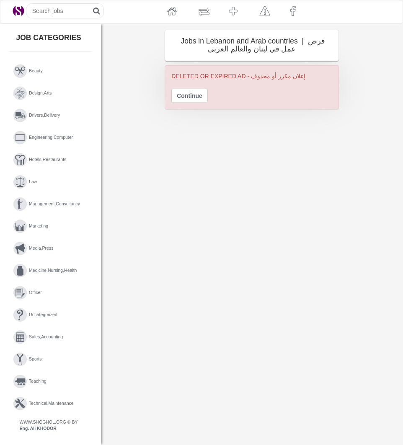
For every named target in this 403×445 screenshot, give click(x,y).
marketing (31, 226)
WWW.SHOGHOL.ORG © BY (49, 425)
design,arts (32, 93)
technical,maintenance (43, 403)
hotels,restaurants (40, 159)
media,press (33, 248)
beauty (28, 71)
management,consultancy (46, 204)
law (25, 182)
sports (27, 359)
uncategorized (35, 315)
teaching (29, 381)
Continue (189, 95)
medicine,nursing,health (45, 270)
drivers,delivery (36, 115)
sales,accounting (38, 337)
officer (27, 292)
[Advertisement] (140, 182)
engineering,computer (43, 137)
